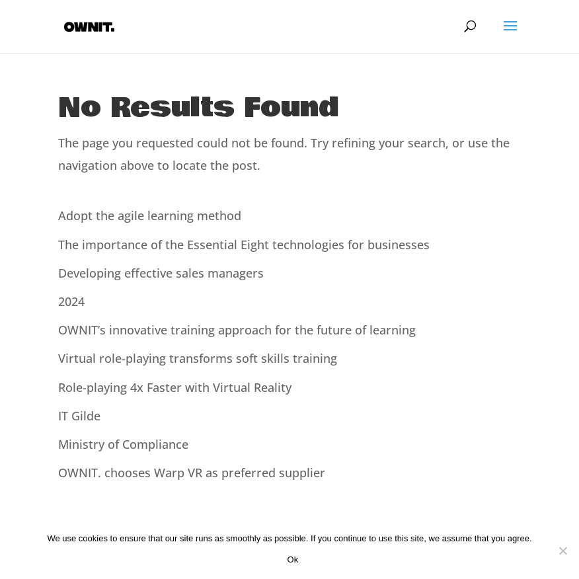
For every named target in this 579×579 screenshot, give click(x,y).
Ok (292, 559)
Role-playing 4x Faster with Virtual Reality (174, 387)
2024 (71, 301)
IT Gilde (79, 416)
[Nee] (562, 550)
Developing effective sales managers (161, 273)
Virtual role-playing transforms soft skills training (197, 358)
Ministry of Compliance (123, 444)
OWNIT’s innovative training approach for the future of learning (237, 330)
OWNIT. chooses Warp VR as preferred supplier (191, 473)
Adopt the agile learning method (149, 215)
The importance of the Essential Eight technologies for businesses (244, 244)
